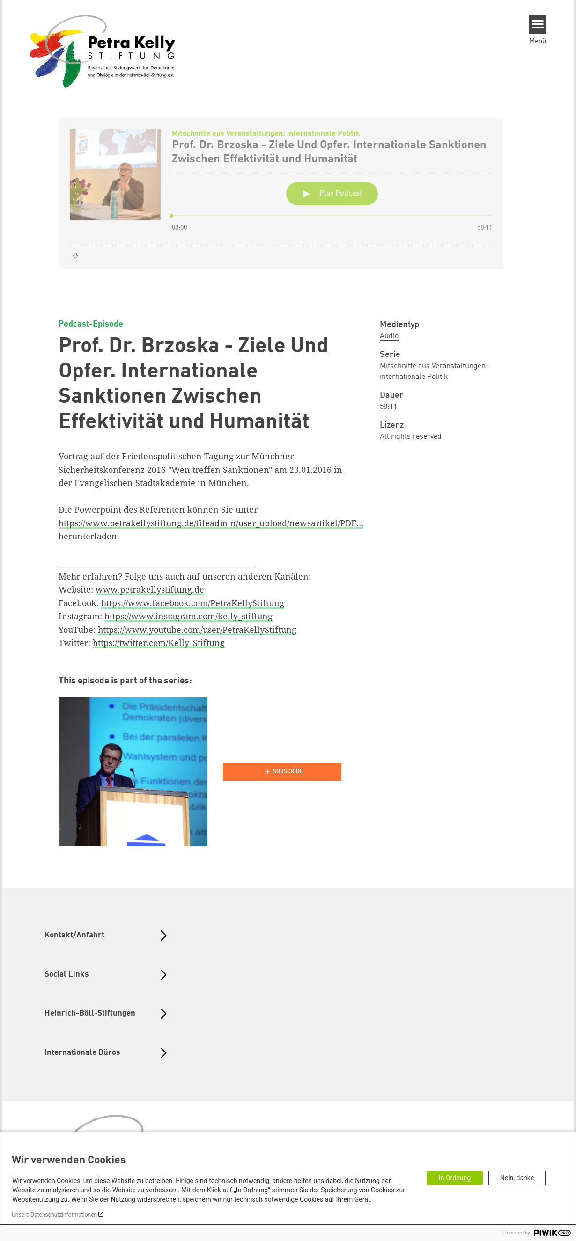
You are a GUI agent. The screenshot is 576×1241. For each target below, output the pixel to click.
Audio (389, 336)
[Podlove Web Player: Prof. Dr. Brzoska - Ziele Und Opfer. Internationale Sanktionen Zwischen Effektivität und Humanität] (288, 204)
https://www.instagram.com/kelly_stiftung (188, 616)
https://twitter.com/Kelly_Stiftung (159, 642)
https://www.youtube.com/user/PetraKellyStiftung (197, 629)
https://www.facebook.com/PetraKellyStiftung (192, 603)
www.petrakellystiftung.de (150, 589)
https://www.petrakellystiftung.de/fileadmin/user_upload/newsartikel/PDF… (211, 523)
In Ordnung (455, 1178)
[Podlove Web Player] (281, 771)
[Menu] (538, 24)
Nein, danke (517, 1178)
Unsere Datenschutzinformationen (54, 1215)
